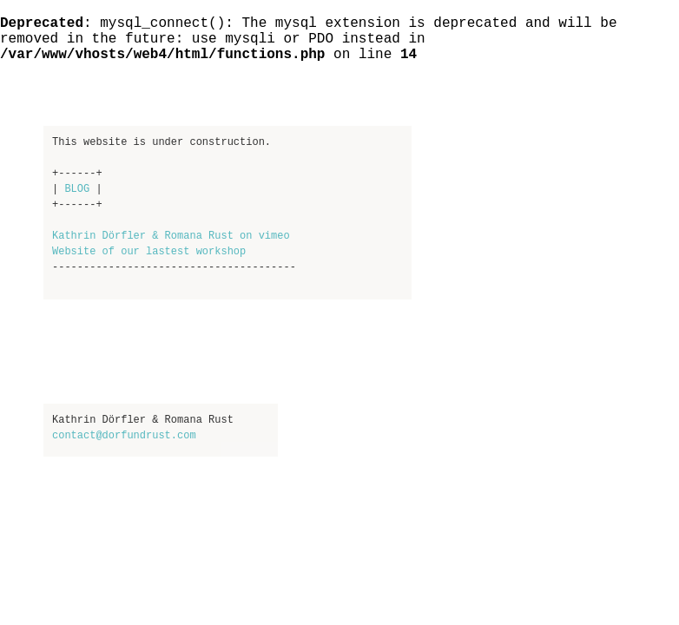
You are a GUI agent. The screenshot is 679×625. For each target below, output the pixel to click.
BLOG (76, 189)
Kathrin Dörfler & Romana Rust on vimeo (171, 236)
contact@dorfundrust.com (124, 436)
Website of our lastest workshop (149, 252)
